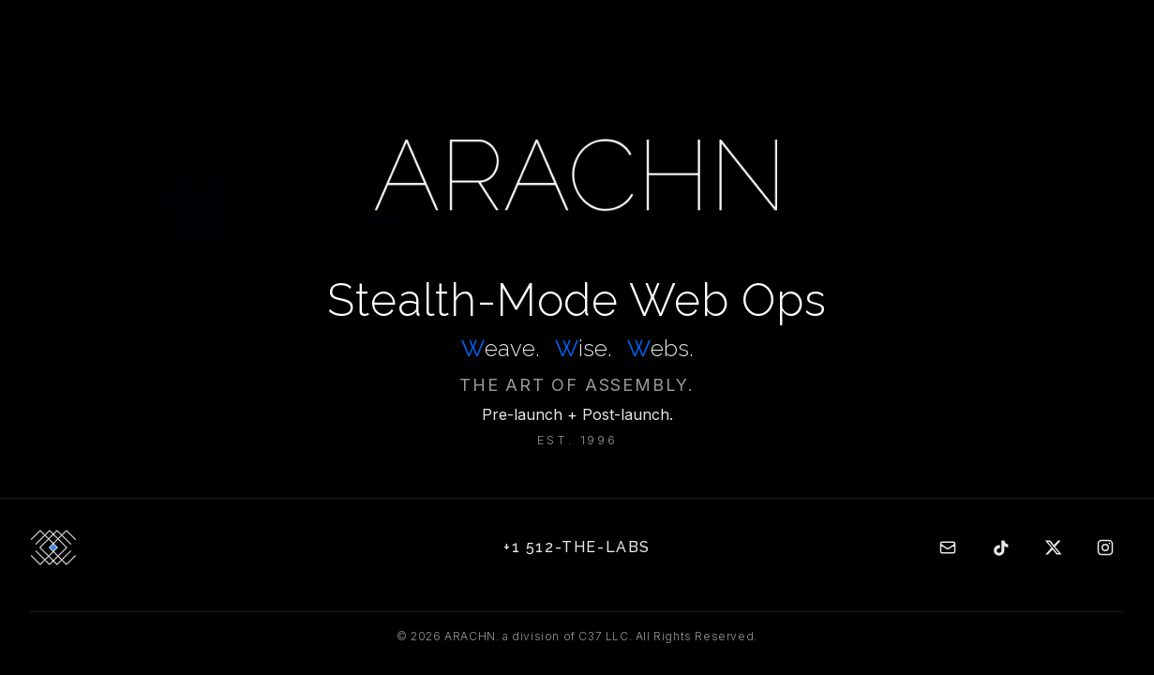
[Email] (948, 547)
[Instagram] (1105, 547)
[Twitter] (1053, 547)
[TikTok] (1000, 547)
